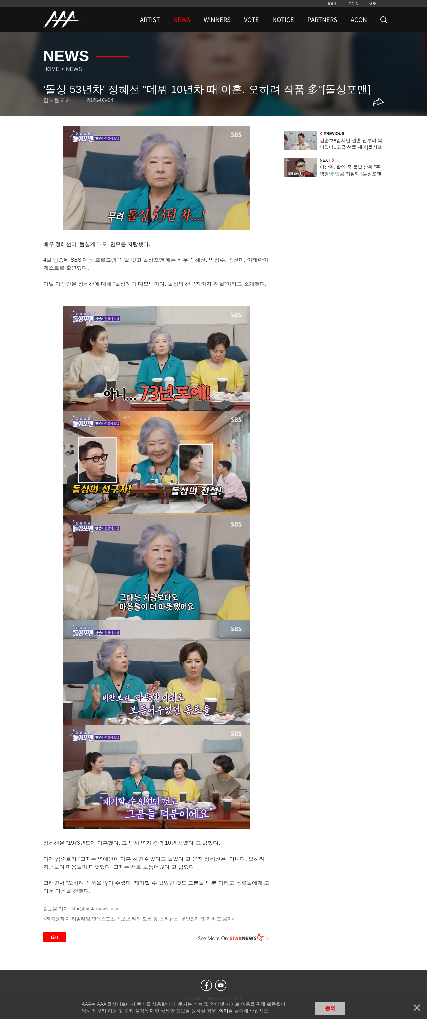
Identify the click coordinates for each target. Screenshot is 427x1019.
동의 (330, 1008)
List (54, 937)
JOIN (331, 4)
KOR (372, 3)
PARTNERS (322, 20)
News (74, 69)
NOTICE (283, 20)
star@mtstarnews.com (95, 908)
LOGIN (352, 4)
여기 (223, 1010)
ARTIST (150, 20)
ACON (359, 20)
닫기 (417, 1007)
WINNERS (217, 20)
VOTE (251, 20)
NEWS (181, 20)
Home (51, 69)
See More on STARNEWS (233, 937)
